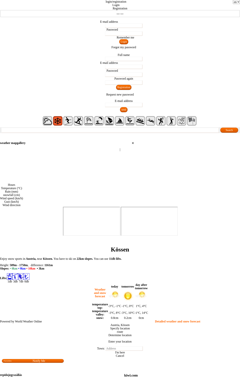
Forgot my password (123, 47)
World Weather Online (28, 321)
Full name (124, 54)
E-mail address (109, 21)
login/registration (116, 1)
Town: (101, 348)
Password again (123, 78)
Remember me (125, 37)
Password (112, 29)
